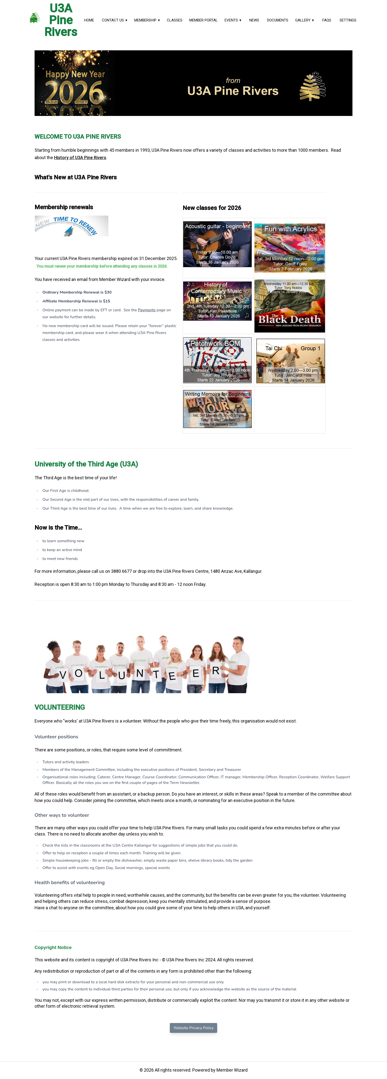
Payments (146, 310)
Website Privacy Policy (194, 1028)
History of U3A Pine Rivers (80, 157)
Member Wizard (232, 1070)
